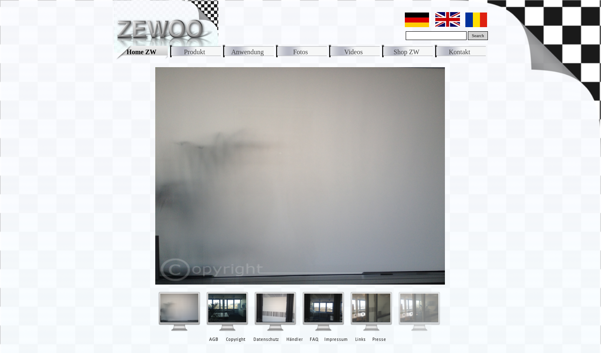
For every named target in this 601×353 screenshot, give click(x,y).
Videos (353, 51)
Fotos (300, 51)
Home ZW (141, 51)
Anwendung (247, 51)
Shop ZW (406, 51)
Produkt (194, 51)
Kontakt (459, 51)
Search (478, 35)
